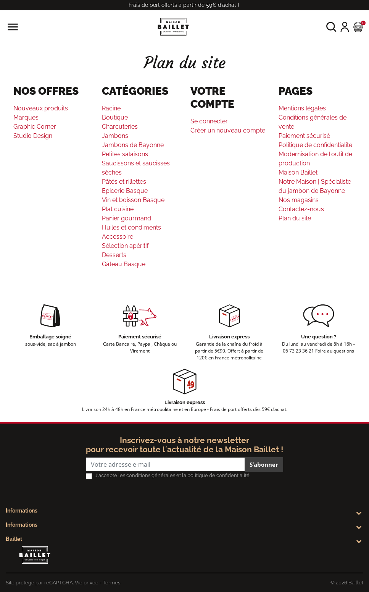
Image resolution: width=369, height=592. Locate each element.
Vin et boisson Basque (133, 200)
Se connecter (209, 121)
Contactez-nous (301, 209)
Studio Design (32, 135)
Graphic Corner (34, 126)
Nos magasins (299, 200)
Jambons (115, 135)
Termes (111, 583)
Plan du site (295, 218)
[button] (331, 27)
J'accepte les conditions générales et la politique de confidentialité (172, 475)
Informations (21, 511)
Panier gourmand (126, 218)
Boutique (115, 117)
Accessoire (117, 236)
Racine (111, 108)
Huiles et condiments (131, 227)
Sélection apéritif (125, 245)
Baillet (14, 539)
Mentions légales (302, 108)
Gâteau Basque (123, 264)
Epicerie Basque (125, 190)
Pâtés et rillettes (124, 181)
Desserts (114, 255)
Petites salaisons (125, 154)
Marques (26, 117)
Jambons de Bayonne (133, 145)
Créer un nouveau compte (227, 130)
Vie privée (86, 583)
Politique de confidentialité (315, 145)
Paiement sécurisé (304, 135)
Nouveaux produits (40, 108)
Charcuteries (120, 126)
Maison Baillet (298, 172)
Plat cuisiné (118, 209)
